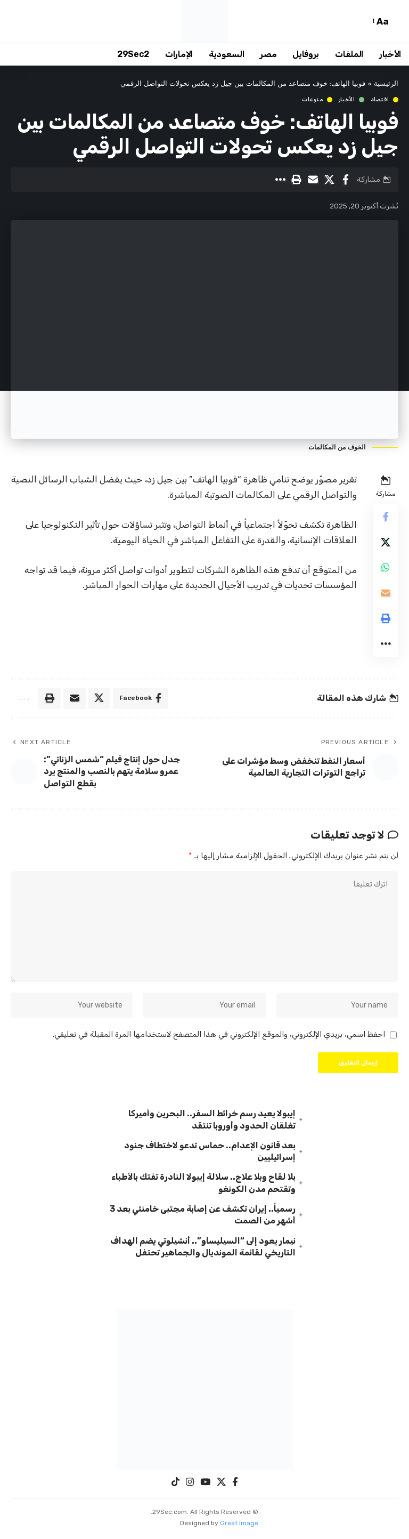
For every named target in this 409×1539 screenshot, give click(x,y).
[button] (395, 21)
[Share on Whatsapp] (385, 568)
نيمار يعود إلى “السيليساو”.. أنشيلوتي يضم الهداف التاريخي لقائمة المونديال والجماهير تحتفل (203, 1249)
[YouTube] (205, 1485)
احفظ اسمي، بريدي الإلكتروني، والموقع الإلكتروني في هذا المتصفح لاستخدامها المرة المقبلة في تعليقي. (219, 1036)
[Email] (312, 179)
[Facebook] (235, 1485)
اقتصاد (380, 99)
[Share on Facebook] (345, 179)
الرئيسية (386, 83)
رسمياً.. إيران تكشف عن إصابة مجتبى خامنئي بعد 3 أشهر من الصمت (203, 1217)
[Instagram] (190, 1485)
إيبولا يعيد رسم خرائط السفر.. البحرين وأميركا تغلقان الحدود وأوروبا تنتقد (212, 1121)
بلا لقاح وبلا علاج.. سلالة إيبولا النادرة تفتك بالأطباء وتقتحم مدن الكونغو (203, 1185)
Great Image (239, 1525)
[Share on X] (329, 179)
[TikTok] (175, 1485)
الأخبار (347, 99)
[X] (221, 1485)
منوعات (312, 99)
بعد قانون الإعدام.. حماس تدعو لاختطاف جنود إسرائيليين (210, 1153)
